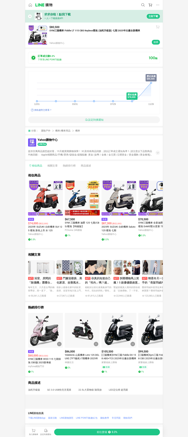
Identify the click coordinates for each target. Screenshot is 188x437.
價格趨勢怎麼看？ (43, 110)
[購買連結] (107, 432)
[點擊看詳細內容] (45, 198)
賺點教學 (104, 418)
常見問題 (116, 418)
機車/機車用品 (62, 130)
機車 (77, 130)
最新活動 (52, 418)
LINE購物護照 (66, 418)
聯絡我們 (127, 418)
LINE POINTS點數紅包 (87, 418)
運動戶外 (45, 130)
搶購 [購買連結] (155, 42)
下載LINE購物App (36, 418)
